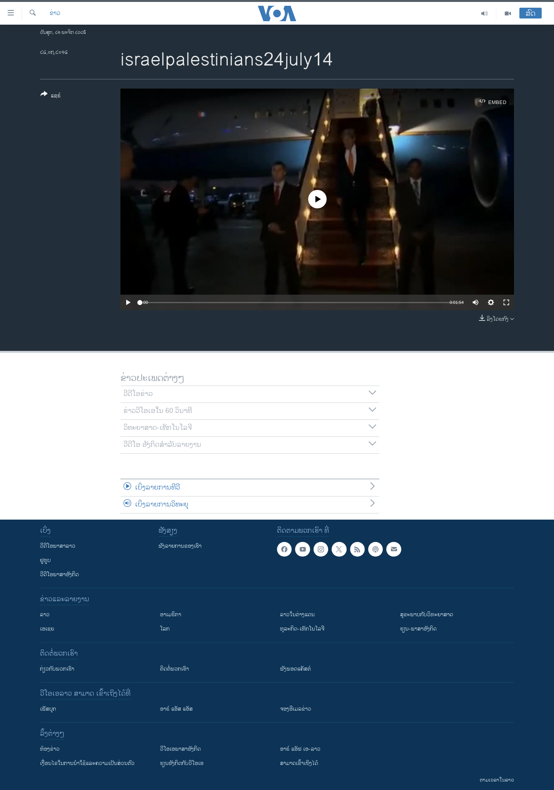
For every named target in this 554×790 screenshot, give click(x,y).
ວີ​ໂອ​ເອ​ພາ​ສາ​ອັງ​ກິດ (180, 749)
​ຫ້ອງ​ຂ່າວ (50, 749)
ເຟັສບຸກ (48, 709)
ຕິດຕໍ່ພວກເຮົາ (174, 669)
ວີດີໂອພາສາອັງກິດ (59, 574)
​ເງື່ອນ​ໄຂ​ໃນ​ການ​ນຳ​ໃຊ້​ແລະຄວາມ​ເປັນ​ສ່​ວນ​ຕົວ (87, 763)
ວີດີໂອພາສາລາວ (57, 546)
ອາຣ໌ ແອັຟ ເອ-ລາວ (300, 749)
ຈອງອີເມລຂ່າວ (295, 709)
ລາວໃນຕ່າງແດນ (297, 615)
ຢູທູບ (45, 560)
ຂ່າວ (55, 13)
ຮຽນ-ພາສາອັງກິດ (418, 629)
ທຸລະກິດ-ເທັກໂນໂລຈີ (302, 629)
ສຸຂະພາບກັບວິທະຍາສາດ (426, 615)
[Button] (50, 96)
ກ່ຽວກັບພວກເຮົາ (57, 669)
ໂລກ (165, 629)
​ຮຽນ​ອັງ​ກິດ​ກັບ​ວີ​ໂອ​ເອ (182, 763)
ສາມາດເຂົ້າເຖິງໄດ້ (299, 763)
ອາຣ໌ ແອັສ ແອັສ (176, 709)
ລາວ (45, 615)
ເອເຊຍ (47, 629)
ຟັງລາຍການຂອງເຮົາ (180, 546)
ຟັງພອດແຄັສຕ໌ (295, 669)
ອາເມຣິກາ (170, 615)
